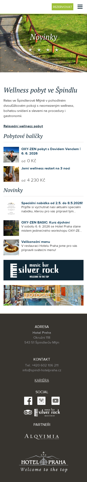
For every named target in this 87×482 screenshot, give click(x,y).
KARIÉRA (42, 380)
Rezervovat (63, 7)
